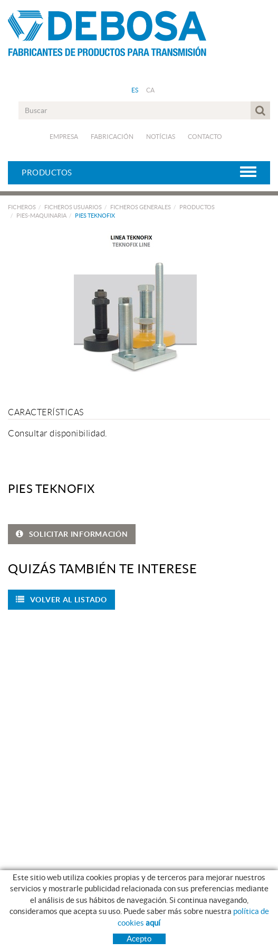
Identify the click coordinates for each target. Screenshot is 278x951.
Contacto (205, 136)
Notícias (160, 136)
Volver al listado (61, 599)
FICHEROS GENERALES (140, 207)
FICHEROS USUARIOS (73, 207)
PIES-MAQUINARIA (41, 215)
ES (135, 90)
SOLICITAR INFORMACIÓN (72, 534)
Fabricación (112, 136)
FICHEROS (22, 207)
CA (150, 90)
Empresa (64, 136)
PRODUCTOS (197, 207)
